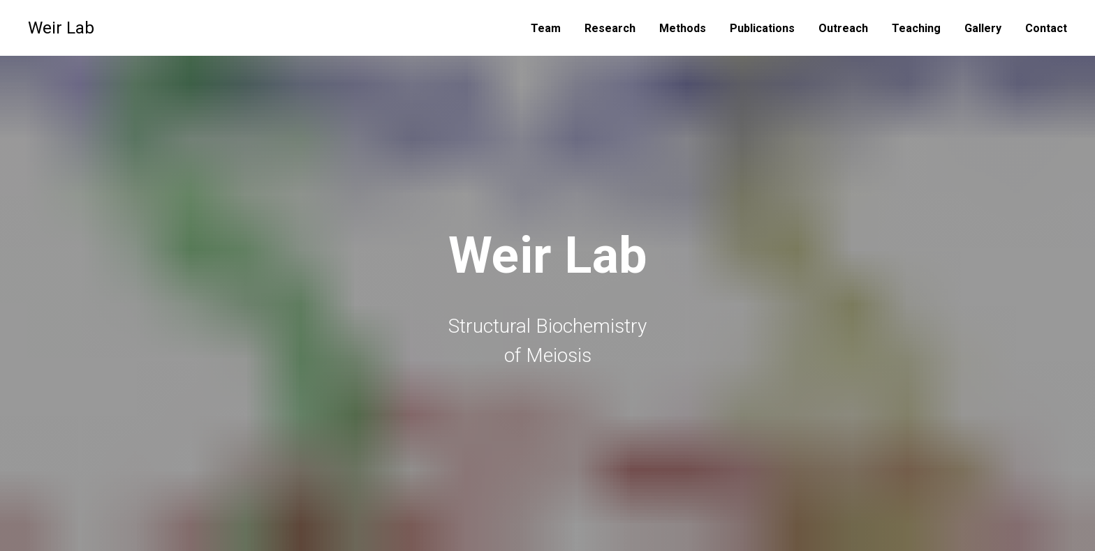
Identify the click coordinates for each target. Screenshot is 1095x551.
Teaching (916, 28)
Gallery (982, 28)
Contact (1046, 28)
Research (610, 28)
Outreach (843, 28)
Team (546, 28)
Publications (762, 28)
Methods (682, 28)
